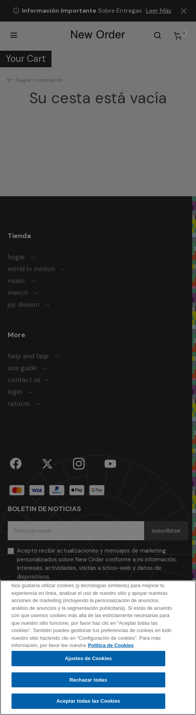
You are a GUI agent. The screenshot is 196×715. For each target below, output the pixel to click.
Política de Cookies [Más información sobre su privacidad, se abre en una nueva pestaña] (111, 646)
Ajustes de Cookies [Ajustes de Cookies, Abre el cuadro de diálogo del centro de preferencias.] (88, 659)
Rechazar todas (88, 681)
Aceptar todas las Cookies (88, 702)
